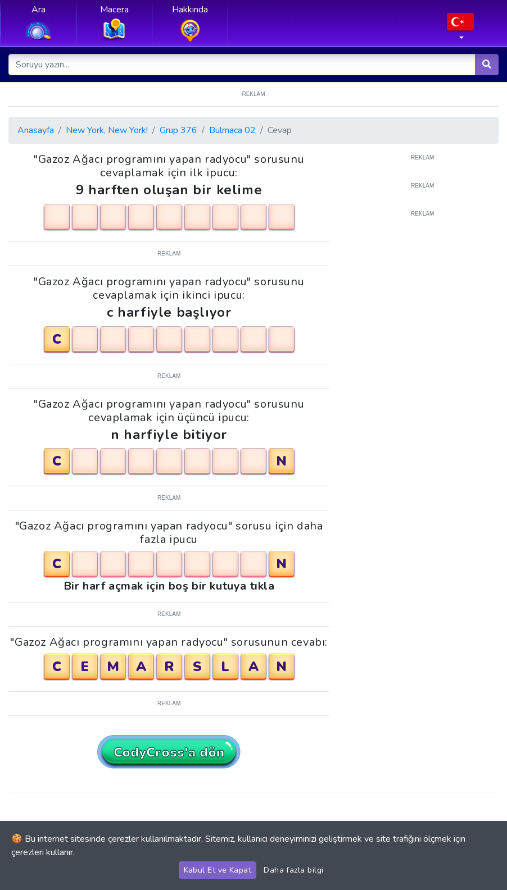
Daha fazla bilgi (293, 870)
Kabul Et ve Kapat (218, 870)
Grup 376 (178, 130)
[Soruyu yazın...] (242, 64)
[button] (460, 29)
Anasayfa (35, 130)
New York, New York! (107, 130)
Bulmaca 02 (232, 130)
